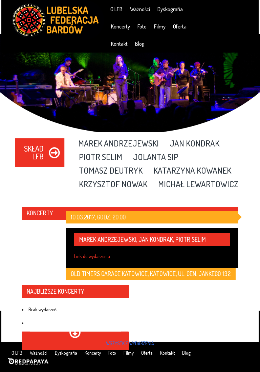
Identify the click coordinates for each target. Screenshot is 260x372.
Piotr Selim (100, 157)
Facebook (210, 9)
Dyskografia (170, 9)
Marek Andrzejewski (118, 144)
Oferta (180, 26)
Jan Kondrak (194, 144)
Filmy (160, 26)
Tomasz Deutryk (111, 171)
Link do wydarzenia (92, 256)
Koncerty (120, 26)
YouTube (229, 9)
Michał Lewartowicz (198, 184)
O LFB (116, 9)
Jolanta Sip (155, 157)
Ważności (140, 9)
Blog (140, 43)
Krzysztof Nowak (113, 184)
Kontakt (119, 43)
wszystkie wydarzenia (130, 343)
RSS (249, 9)
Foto (142, 26)
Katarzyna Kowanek (192, 171)
